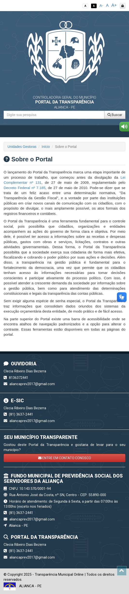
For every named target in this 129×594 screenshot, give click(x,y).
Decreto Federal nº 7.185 (24, 188)
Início (46, 147)
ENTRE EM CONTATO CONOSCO (64, 458)
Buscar (115, 115)
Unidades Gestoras (21, 147)
